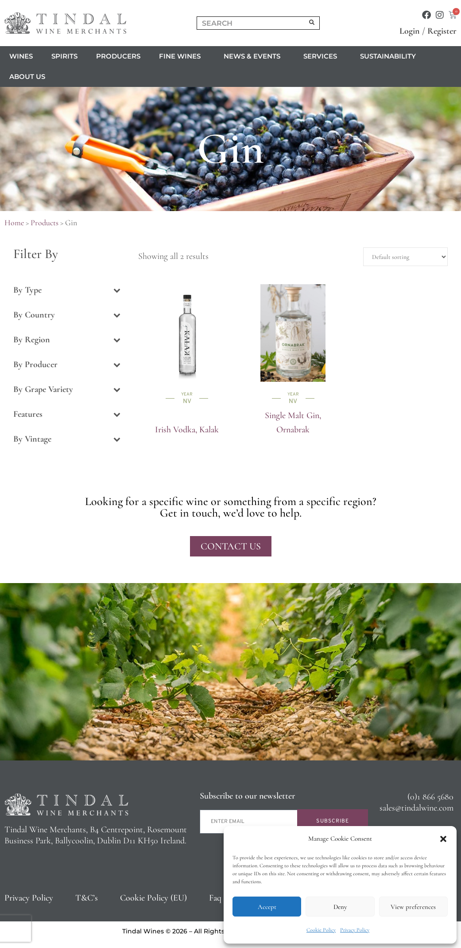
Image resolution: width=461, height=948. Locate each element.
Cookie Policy (321, 930)
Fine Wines (182, 56)
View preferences (413, 907)
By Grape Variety (66, 389)
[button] (443, 838)
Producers (118, 56)
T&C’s (86, 898)
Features (66, 414)
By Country (66, 314)
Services (322, 56)
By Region (66, 339)
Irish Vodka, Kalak (187, 429)
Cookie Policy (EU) (153, 898)
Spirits (64, 56)
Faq (215, 898)
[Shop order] (405, 256)
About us (29, 76)
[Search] (311, 23)
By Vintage (66, 439)
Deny (340, 907)
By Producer (66, 364)
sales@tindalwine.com (416, 808)
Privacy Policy (354, 930)
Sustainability (388, 56)
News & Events (254, 56)
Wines (21, 56)
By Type (66, 290)
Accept (267, 907)
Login (409, 31)
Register (442, 31)
